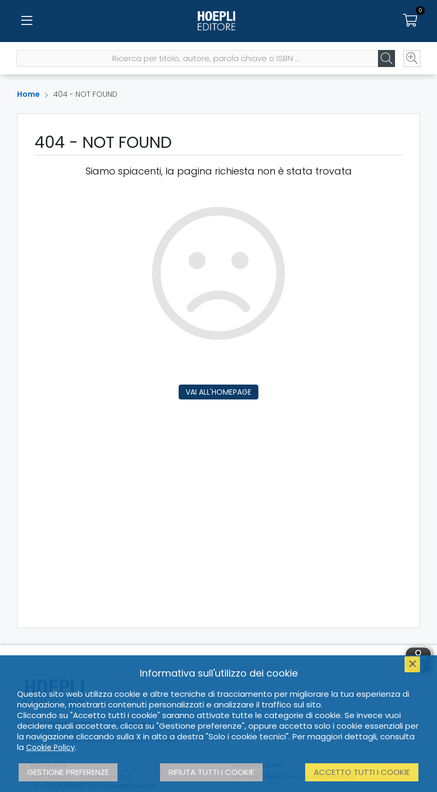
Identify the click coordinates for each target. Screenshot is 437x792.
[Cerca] (385, 59)
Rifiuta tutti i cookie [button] (211, 772)
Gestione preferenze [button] (68, 772)
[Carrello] (410, 21)
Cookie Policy (50, 747)
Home (28, 94)
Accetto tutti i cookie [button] (362, 772)
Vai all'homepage (218, 392)
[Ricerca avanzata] (411, 59)
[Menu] (26, 21)
